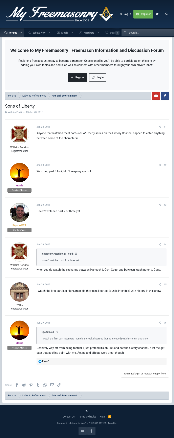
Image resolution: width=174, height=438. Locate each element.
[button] (21, 32)
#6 (165, 322)
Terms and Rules (87, 416)
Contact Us (69, 416)
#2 (165, 165)
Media (64, 32)
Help (102, 416)
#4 (165, 244)
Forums (13, 32)
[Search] (166, 14)
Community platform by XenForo (87, 423)
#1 (165, 126)
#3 (165, 205)
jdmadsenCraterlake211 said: (57, 253)
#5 (165, 284)
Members (89, 32)
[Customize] (157, 14)
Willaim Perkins (16, 112)
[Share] (159, 126)
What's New (39, 32)
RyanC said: (48, 332)
